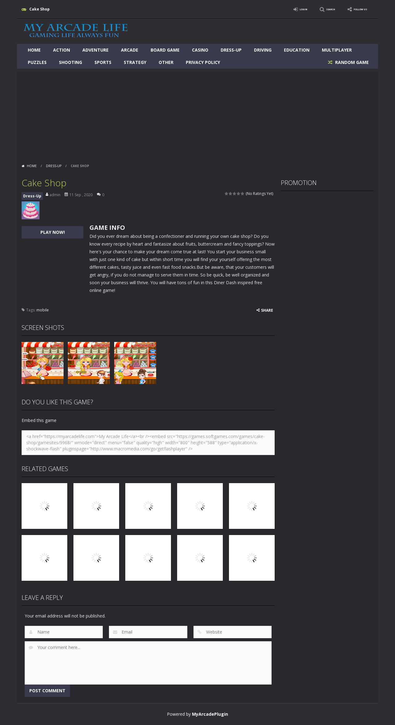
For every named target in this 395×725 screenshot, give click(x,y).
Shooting (70, 62)
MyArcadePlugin (210, 714)
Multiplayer (337, 50)
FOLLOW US (356, 9)
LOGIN (286, 9)
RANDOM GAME (351, 62)
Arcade (129, 50)
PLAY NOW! (52, 232)
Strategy (135, 62)
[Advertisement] (197, 115)
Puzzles (37, 62)
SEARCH (318, 9)
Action (61, 50)
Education (297, 50)
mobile (42, 310)
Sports (102, 62)
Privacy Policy (203, 62)
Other (166, 62)
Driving (263, 50)
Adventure (95, 50)
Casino (200, 50)
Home (34, 50)
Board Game (165, 50)
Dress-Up (231, 50)
